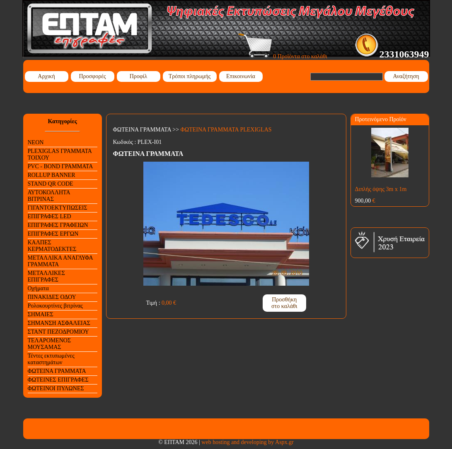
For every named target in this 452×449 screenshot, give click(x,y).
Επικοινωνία (240, 76)
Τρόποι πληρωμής (190, 76)
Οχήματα (38, 288)
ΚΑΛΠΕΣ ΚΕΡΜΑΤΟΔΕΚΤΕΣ (52, 245)
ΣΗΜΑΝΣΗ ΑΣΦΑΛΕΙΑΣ (59, 323)
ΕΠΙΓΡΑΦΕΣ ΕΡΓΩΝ (53, 234)
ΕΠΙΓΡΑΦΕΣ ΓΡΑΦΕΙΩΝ (58, 225)
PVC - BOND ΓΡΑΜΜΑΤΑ (60, 166)
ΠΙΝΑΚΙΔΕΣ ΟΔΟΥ (52, 297)
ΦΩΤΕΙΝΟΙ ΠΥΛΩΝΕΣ (56, 388)
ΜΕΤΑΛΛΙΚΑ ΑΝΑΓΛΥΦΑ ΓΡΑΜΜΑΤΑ (60, 261)
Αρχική (46, 76)
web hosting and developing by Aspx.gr (247, 442)
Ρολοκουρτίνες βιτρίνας (55, 306)
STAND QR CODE (50, 184)
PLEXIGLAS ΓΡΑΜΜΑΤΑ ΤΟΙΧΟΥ (60, 154)
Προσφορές (92, 76)
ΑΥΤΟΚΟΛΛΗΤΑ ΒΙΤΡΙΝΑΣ (49, 195)
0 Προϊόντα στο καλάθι (282, 56)
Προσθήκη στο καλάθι (284, 302)
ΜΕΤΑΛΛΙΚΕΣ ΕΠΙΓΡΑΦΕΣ (46, 276)
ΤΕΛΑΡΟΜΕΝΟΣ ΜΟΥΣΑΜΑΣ (49, 343)
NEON (36, 142)
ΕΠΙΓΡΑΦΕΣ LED (49, 216)
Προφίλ (138, 76)
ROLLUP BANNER (51, 175)
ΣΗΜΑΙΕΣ (40, 314)
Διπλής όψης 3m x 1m (381, 189)
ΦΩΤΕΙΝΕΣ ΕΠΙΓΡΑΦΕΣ (58, 380)
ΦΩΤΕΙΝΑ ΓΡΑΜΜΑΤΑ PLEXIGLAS (226, 130)
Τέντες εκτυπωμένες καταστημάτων (51, 359)
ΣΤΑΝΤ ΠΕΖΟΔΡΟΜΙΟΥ (58, 332)
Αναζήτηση (406, 76)
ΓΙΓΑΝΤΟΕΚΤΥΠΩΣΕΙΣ (57, 208)
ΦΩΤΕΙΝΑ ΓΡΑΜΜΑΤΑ (57, 371)
